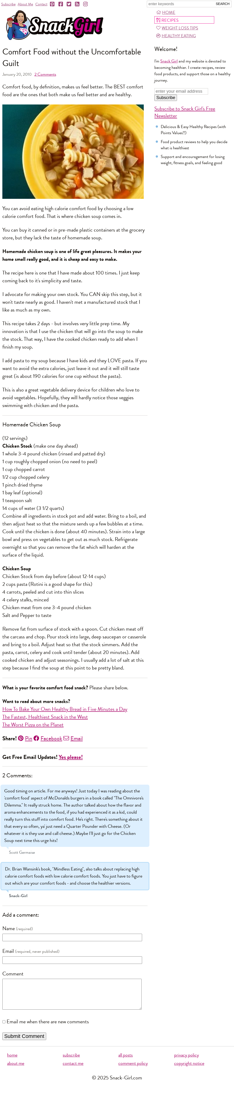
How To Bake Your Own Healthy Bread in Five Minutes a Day (64, 709)
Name (8, 928)
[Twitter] (69, 4)
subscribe (71, 1061)
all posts (125, 1061)
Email (73, 738)
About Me (25, 4)
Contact (41, 4)
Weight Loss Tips (177, 28)
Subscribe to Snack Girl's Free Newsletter (184, 112)
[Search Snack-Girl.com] (180, 4)
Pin (25, 738)
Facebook (47, 738)
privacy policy (186, 1061)
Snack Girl (169, 61)
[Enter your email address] (181, 91)
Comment (13, 974)
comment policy (133, 1069)
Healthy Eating (176, 36)
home (12, 1061)
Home (165, 12)
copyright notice (189, 1069)
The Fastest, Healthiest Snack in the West (45, 717)
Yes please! (71, 757)
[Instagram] (85, 4)
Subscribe (8, 4)
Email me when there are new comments (48, 1027)
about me (15, 1069)
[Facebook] (61, 4)
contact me (73, 1069)
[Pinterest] (52, 4)
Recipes (167, 20)
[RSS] (77, 4)
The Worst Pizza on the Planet (33, 725)
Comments (45, 74)
